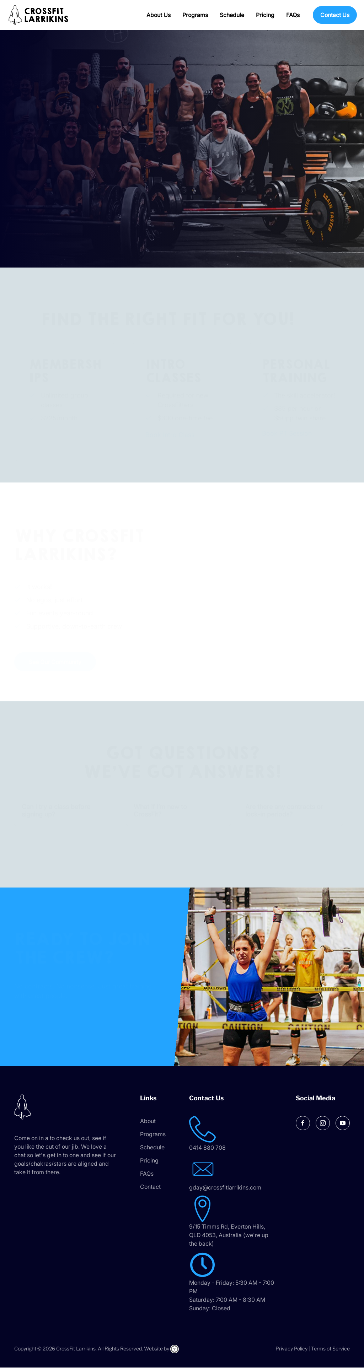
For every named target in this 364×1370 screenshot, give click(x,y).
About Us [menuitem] (158, 14)
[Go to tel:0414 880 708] (240, 1136)
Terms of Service (330, 1351)
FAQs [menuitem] (293, 14)
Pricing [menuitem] (265, 14)
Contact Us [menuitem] (334, 14)
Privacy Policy (291, 1351)
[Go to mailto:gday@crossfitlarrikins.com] (240, 1176)
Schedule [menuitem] (232, 14)
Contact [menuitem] (150, 1189)
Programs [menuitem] (195, 14)
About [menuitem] (148, 1123)
